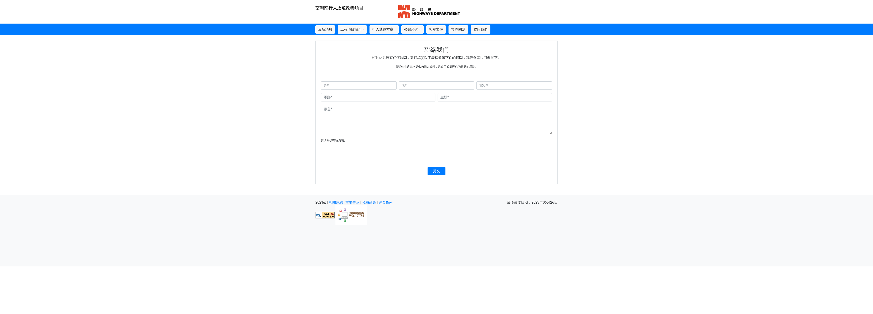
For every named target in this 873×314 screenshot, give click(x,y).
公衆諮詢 (411, 29)
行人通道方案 (382, 29)
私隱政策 (369, 202)
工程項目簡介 (350, 29)
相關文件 (436, 29)
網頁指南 (386, 202)
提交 (436, 171)
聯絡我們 (481, 29)
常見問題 (458, 29)
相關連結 (336, 202)
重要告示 (352, 202)
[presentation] (354, 154)
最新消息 (325, 29)
